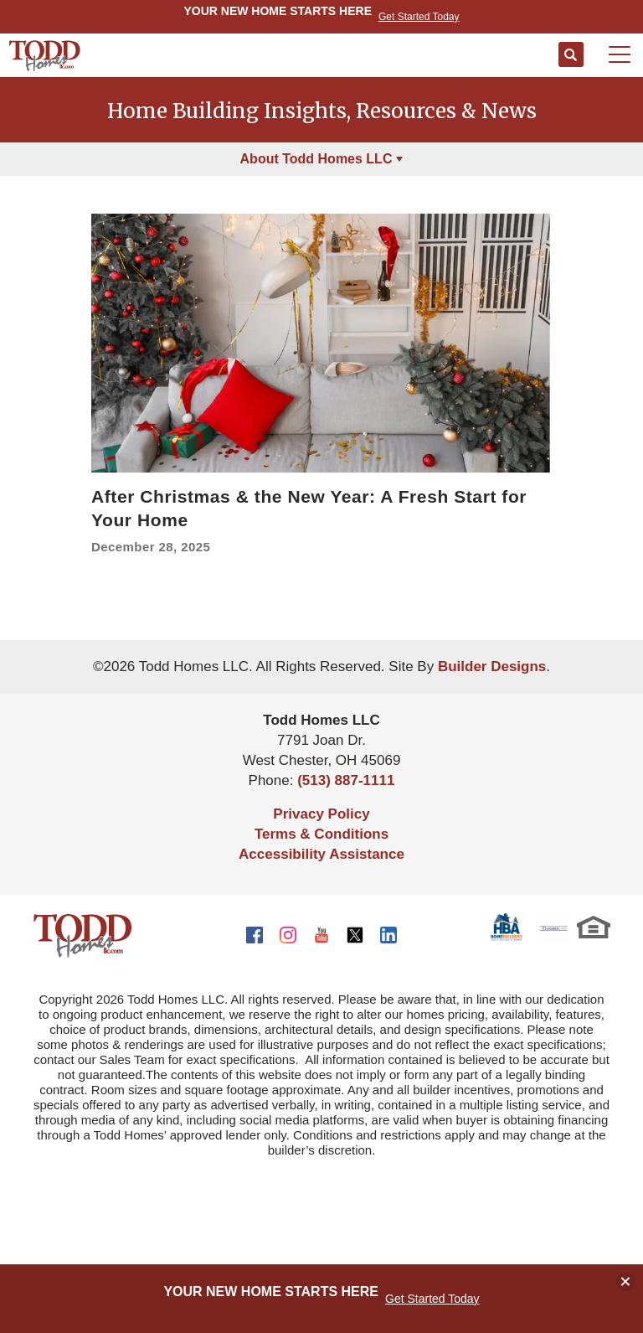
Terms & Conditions (321, 834)
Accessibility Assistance (321, 854)
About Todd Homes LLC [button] (316, 159)
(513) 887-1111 (345, 780)
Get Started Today (432, 1299)
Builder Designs (492, 666)
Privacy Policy (321, 814)
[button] (571, 55)
